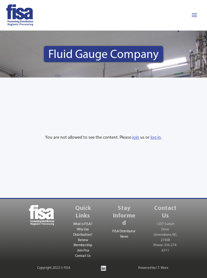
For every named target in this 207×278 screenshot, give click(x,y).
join (135, 137)
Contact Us (83, 256)
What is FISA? (82, 224)
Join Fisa (83, 250)
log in (156, 137)
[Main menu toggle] (194, 15)
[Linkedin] (103, 268)
